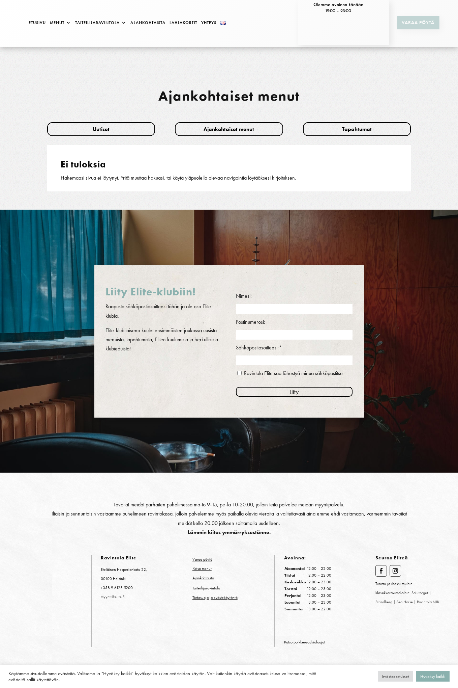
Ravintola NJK (428, 602)
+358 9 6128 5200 (117, 587)
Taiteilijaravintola (97, 22)
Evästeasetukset (395, 676)
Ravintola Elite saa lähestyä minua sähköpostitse (293, 373)
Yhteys (208, 22)
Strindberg (383, 602)
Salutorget (419, 593)
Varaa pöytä (413, 22)
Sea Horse (405, 602)
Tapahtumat (357, 129)
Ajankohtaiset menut (229, 129)
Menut (57, 22)
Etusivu (37, 22)
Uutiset (101, 129)
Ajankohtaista (147, 22)
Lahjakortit (183, 22)
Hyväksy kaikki (433, 676)
